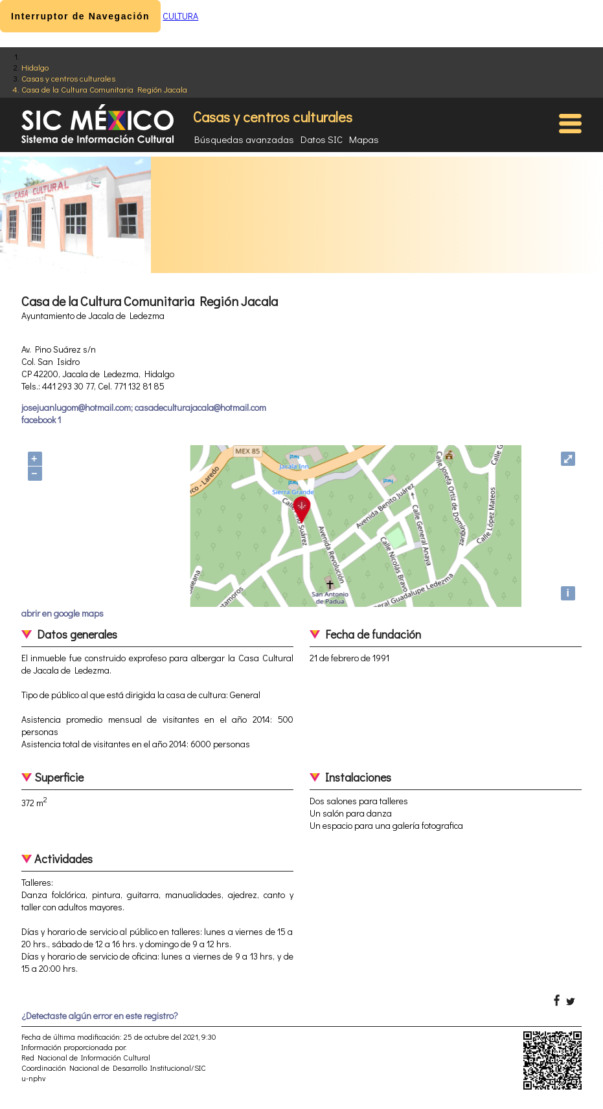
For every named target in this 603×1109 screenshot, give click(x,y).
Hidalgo (35, 66)
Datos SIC (322, 139)
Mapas (364, 139)
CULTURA (180, 16)
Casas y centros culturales (68, 77)
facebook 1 (41, 419)
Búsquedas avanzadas (244, 139)
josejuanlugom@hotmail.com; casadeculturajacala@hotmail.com (143, 407)
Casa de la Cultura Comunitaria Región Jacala (104, 88)
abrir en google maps (62, 613)
